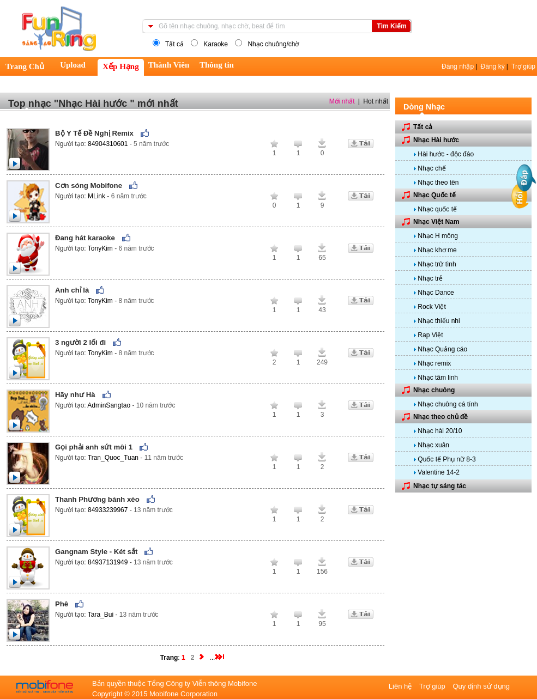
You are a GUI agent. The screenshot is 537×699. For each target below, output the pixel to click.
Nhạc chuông (434, 390)
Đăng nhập (458, 66)
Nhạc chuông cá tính (448, 404)
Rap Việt (430, 335)
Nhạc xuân (433, 445)
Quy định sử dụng (481, 686)
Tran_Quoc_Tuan (114, 457)
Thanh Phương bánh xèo (97, 499)
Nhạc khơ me (437, 250)
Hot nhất (375, 101)
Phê (61, 604)
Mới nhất (342, 101)
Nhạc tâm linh (438, 377)
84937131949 (109, 562)
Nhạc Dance (436, 292)
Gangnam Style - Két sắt (96, 552)
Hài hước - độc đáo (446, 154)
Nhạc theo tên (438, 182)
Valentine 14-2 (439, 472)
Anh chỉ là (72, 290)
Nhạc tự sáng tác (439, 486)
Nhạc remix (434, 363)
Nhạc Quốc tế (434, 195)
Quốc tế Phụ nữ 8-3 (446, 459)
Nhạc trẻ (430, 278)
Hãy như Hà (75, 395)
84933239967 (109, 510)
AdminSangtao (109, 405)
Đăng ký (493, 66)
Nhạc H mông (438, 236)
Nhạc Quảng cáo (442, 349)
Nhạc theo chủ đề (440, 417)
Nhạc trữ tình (437, 264)
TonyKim (101, 248)
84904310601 (109, 144)
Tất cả (422, 127)
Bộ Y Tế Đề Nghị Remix (94, 133)
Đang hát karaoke (85, 238)
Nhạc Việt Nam (436, 222)
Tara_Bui (102, 614)
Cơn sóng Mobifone (88, 185)
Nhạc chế (431, 168)
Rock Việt (431, 307)
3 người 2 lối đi (80, 342)
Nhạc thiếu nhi (439, 321)
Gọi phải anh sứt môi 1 (93, 447)
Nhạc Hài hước (436, 140)
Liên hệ (401, 686)
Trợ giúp (523, 66)
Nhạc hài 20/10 (440, 431)
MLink (97, 196)
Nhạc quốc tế (437, 209)
